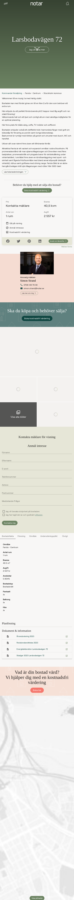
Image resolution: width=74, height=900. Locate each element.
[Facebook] (8, 241)
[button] (5, 3)
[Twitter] (18, 241)
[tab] (6, 3)
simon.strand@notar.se (29, 289)
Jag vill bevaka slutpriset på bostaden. (23, 511)
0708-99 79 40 (29, 286)
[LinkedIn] (40, 241)
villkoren (38, 515)
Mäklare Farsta (66, 247)
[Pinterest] (29, 241)
